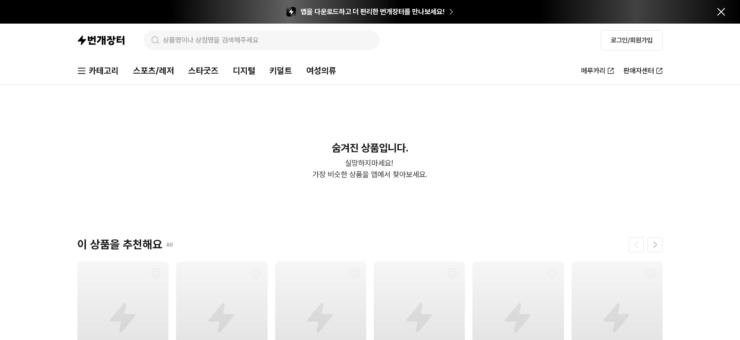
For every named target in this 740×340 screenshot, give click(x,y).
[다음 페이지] (655, 244)
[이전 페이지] (636, 244)
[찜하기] (156, 274)
